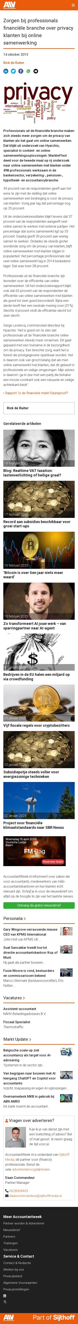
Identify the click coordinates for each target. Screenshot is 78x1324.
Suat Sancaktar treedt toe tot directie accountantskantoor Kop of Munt (30, 952)
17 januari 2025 (15, 667)
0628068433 (18, 1191)
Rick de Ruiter (13, 63)
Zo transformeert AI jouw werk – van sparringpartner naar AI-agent (34, 625)
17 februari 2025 (16, 514)
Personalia (13, 918)
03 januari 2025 (15, 718)
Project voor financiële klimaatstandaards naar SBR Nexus (33, 825)
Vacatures (12, 997)
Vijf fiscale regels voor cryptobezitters (36, 725)
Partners (9, 1236)
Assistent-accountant (19, 1009)
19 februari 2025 (16, 463)
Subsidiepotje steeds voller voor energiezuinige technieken (31, 774)
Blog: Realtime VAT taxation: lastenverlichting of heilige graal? (32, 472)
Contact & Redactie (17, 1263)
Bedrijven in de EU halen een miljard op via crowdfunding (36, 676)
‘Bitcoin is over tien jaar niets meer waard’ (33, 574)
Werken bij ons (13, 1269)
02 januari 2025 (15, 765)
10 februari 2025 (16, 565)
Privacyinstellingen (16, 1289)
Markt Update (15, 1039)
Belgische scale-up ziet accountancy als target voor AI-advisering (27, 1055)
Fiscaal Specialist (16, 1022)
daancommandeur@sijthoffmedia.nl (35, 1196)
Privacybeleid (12, 1276)
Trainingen (10, 1243)
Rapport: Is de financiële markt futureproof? (36, 393)
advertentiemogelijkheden (31, 1169)
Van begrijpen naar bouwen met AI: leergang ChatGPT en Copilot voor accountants (29, 1078)
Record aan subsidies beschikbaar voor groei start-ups (37, 524)
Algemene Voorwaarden (20, 1283)
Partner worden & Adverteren (23, 1223)
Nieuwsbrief (11, 1230)
